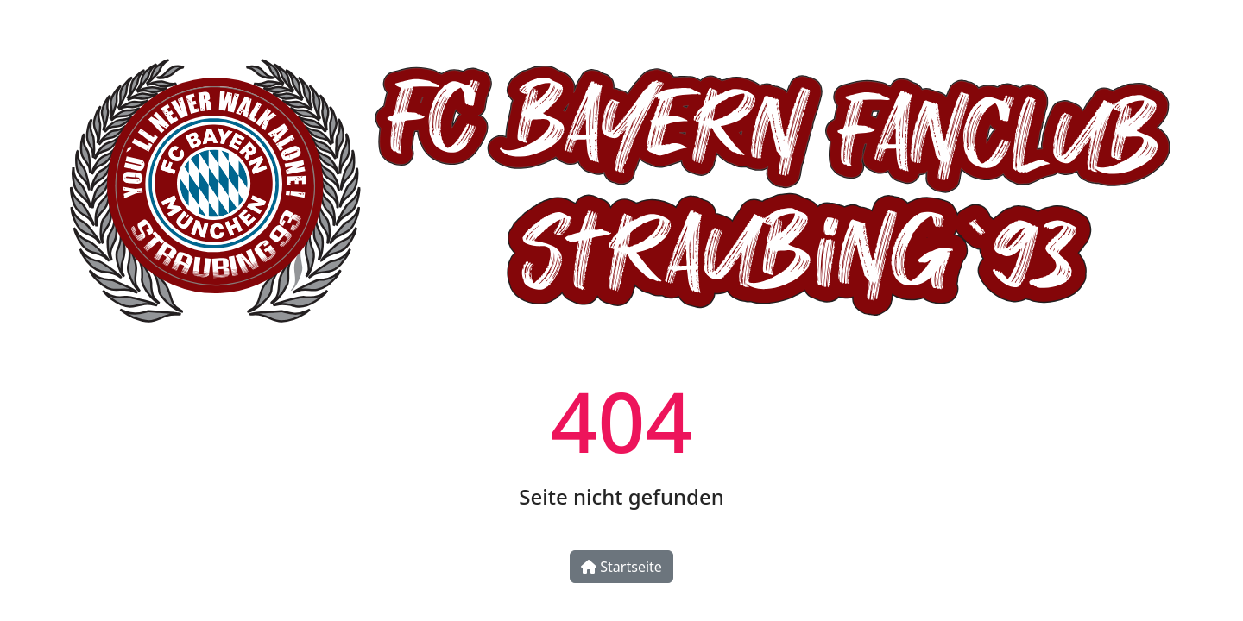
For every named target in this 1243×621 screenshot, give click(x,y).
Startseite (621, 566)
